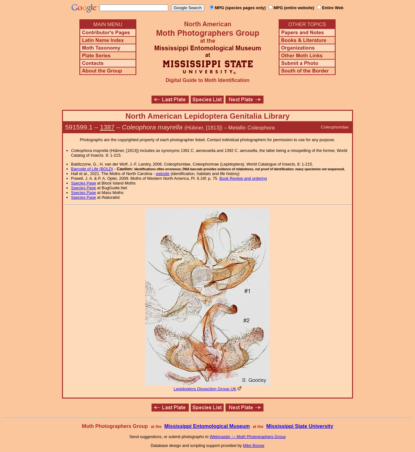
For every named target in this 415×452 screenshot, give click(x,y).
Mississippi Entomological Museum (207, 426)
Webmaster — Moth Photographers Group (248, 436)
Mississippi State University (299, 426)
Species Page (83, 183)
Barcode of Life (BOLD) (92, 168)
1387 (107, 127)
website (163, 173)
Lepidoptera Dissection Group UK (205, 388)
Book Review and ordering (243, 178)
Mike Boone (253, 445)
